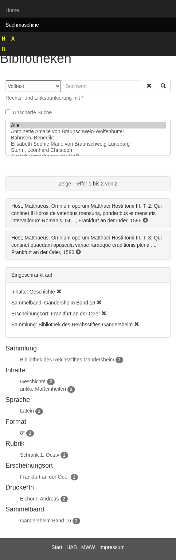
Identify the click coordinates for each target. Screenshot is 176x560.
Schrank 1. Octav (39, 455)
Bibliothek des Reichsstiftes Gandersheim (67, 360)
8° (22, 433)
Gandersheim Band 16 (45, 520)
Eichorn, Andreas (39, 499)
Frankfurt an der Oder (44, 477)
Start (56, 547)
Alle (88, 125)
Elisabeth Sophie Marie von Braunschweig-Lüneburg (88, 144)
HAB (71, 547)
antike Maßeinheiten (43, 389)
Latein (27, 411)
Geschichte (33, 381)
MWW (88, 547)
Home (12, 10)
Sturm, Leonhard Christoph (88, 150)
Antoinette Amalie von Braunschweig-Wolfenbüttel (88, 132)
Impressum (112, 547)
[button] (149, 86)
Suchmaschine (22, 25)
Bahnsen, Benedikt (88, 138)
